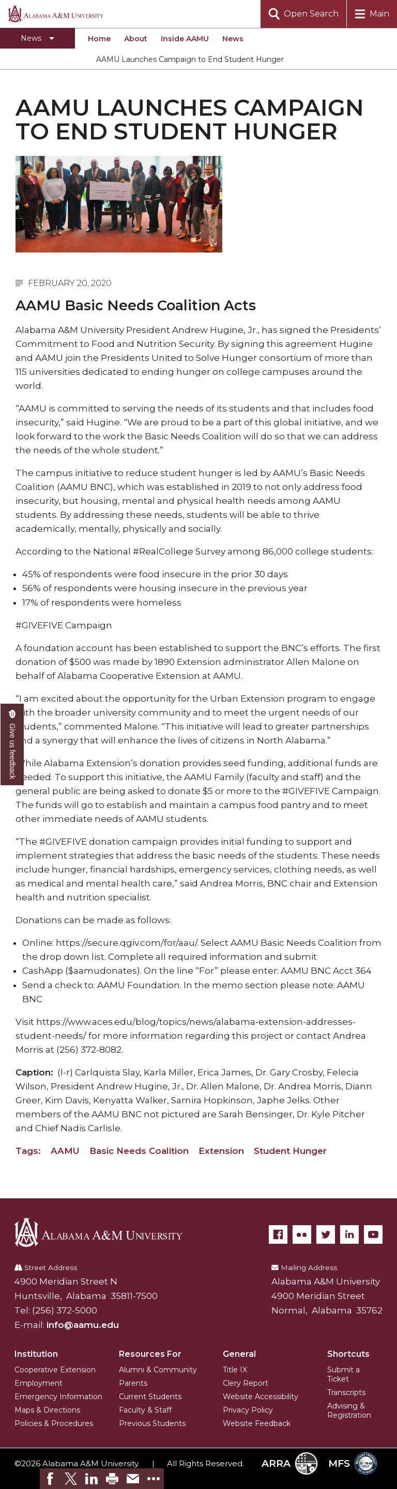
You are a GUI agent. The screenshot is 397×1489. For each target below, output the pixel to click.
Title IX (235, 1369)
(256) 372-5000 (64, 1310)
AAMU (65, 1151)
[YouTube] (373, 1234)
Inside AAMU (185, 38)
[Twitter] (325, 1234)
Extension (221, 1151)
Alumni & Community (158, 1369)
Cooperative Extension (55, 1369)
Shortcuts (348, 1354)
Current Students (150, 1396)
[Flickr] (302, 1234)
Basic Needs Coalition (139, 1151)
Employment (38, 1383)
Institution (36, 1354)
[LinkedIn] (349, 1234)
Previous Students (152, 1423)
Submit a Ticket (343, 1374)
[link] (50, 1478)
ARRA (290, 1463)
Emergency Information (58, 1396)
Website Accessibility (260, 1396)
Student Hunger (290, 1151)
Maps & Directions (47, 1410)
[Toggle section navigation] (37, 38)
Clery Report (245, 1383)
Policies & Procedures (53, 1423)
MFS (352, 1463)
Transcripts (346, 1392)
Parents (133, 1383)
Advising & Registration (349, 1410)
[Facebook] (278, 1234)
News (232, 38)
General (239, 1354)
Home (99, 38)
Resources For (150, 1354)
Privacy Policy (248, 1410)
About (135, 38)
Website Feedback (257, 1423)
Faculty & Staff (145, 1410)
